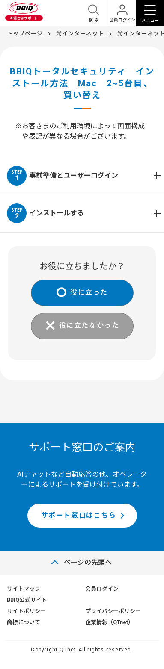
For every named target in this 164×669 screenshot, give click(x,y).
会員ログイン (102, 589)
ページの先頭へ (88, 562)
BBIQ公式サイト (27, 600)
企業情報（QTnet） (109, 622)
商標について (23, 622)
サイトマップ (23, 589)
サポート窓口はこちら (78, 515)
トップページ (25, 33)
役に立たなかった (89, 325)
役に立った (89, 292)
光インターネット (80, 33)
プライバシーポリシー (113, 611)
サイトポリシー (26, 611)
